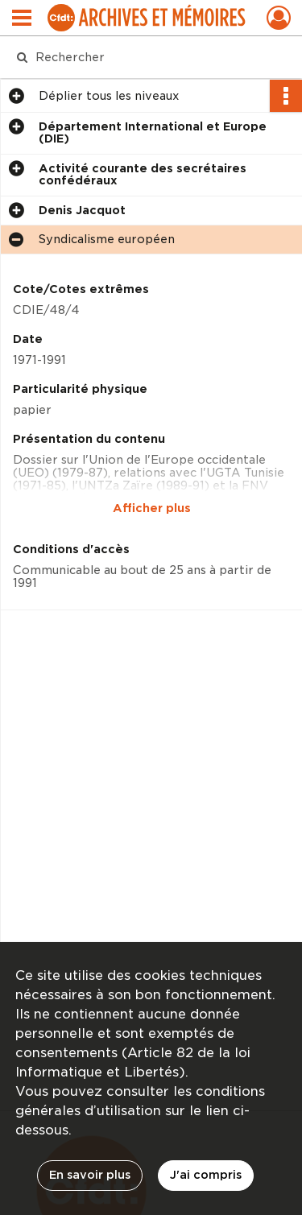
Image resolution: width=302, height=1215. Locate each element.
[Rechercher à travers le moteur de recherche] (149, 57)
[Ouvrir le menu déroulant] (21, 19)
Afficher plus (152, 508)
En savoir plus (89, 1174)
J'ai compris (206, 1174)
